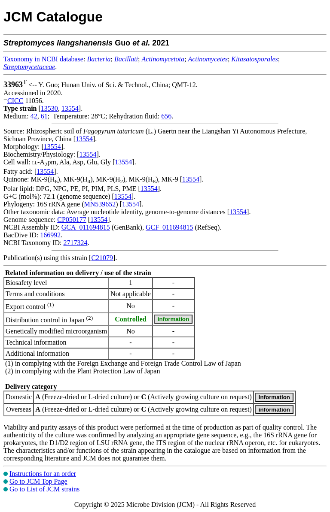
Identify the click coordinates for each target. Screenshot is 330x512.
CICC (15, 100)
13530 (49, 108)
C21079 (102, 257)
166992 (50, 235)
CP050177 (71, 219)
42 (34, 116)
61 (44, 116)
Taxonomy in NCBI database (43, 59)
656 (166, 116)
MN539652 (100, 204)
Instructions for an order (42, 473)
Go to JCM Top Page (38, 481)
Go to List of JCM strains (44, 489)
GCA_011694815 (85, 227)
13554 (70, 108)
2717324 (75, 242)
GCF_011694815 (169, 227)
